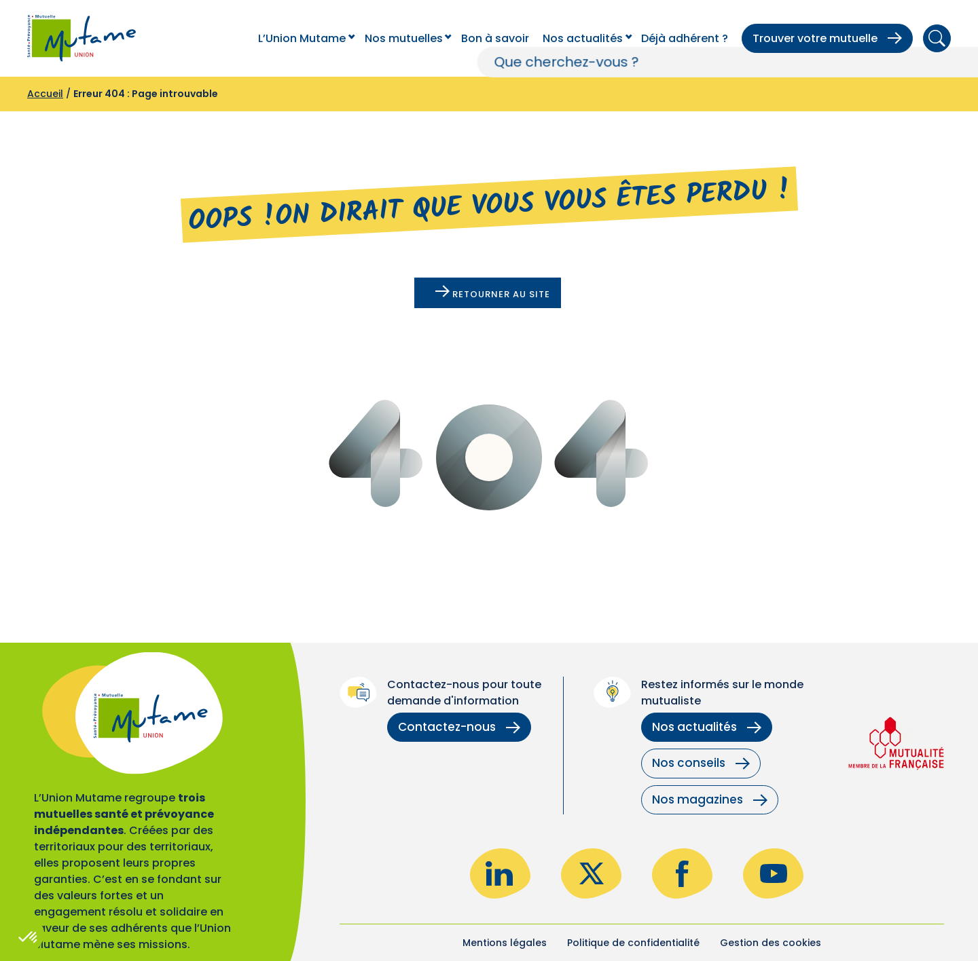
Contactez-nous (459, 727)
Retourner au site (492, 293)
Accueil (45, 93)
